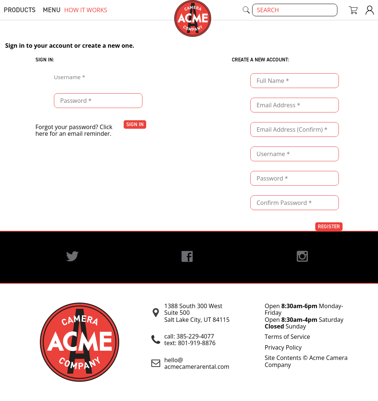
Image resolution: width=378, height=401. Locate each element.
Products (19, 10)
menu (52, 10)
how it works (85, 10)
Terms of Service (287, 337)
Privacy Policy (283, 347)
